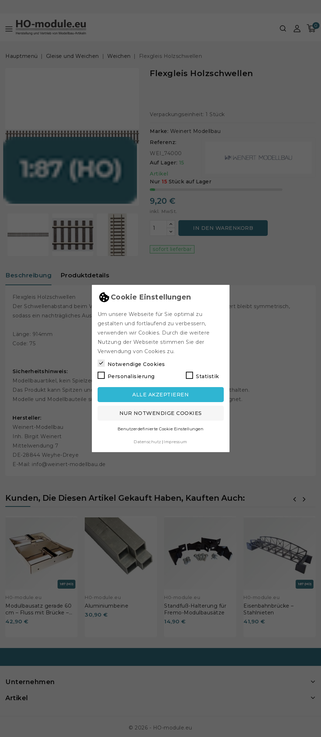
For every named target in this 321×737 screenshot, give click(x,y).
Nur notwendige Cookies (160, 413)
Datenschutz (147, 441)
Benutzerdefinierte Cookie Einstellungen (161, 428)
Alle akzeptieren (160, 394)
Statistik (202, 376)
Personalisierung (126, 376)
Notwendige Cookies (131, 363)
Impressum (175, 441)
